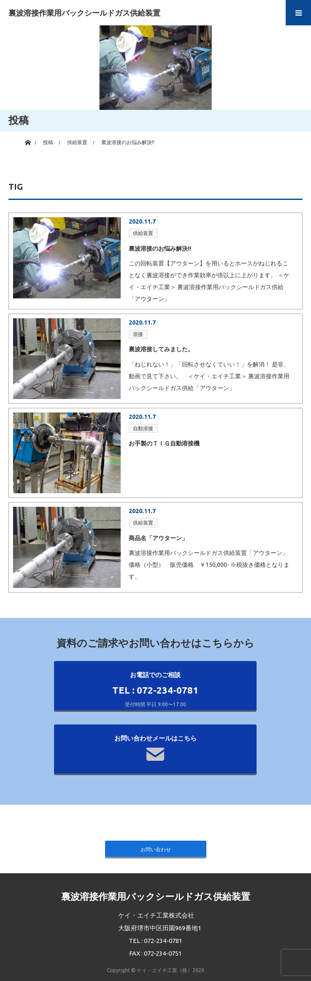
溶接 (138, 334)
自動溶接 (143, 428)
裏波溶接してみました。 (161, 349)
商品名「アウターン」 (158, 538)
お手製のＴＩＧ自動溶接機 (164, 443)
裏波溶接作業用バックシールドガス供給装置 (84, 12)
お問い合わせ (156, 849)
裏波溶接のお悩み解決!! (160, 248)
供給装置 (143, 233)
